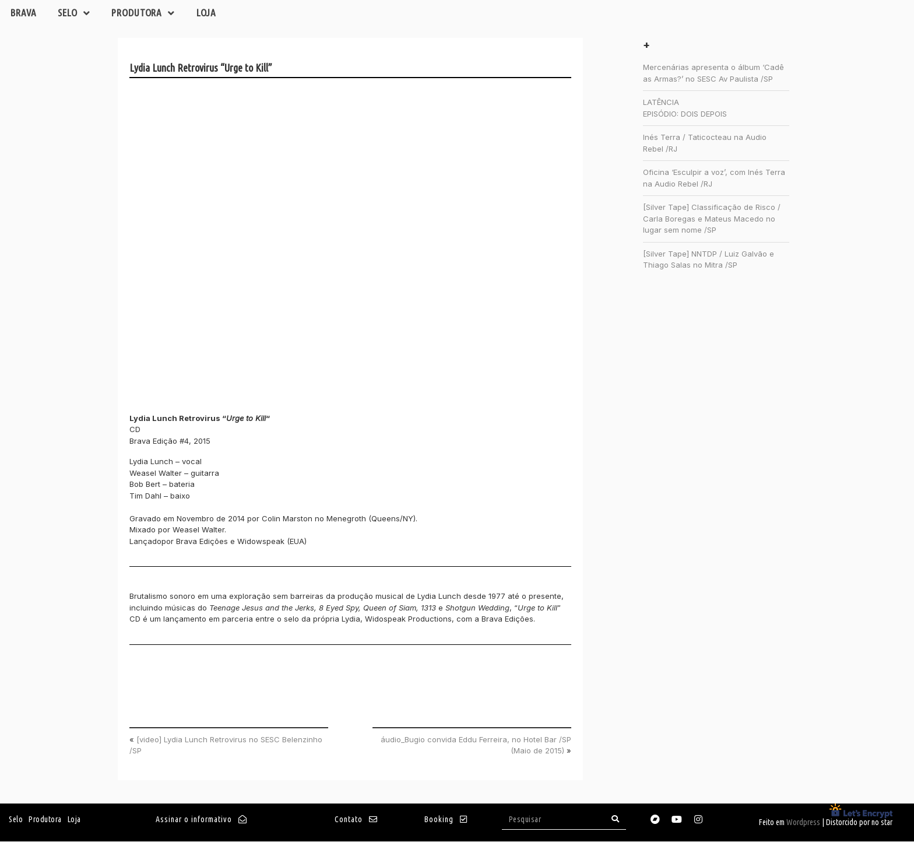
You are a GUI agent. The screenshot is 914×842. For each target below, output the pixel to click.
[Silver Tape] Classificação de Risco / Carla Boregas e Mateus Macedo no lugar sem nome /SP (712, 219)
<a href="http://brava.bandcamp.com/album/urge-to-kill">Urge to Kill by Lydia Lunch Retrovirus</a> (231, 248)
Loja (215, 13)
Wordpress (803, 822)
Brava (25, 13)
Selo (77, 13)
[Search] (615, 819)
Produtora (149, 13)
